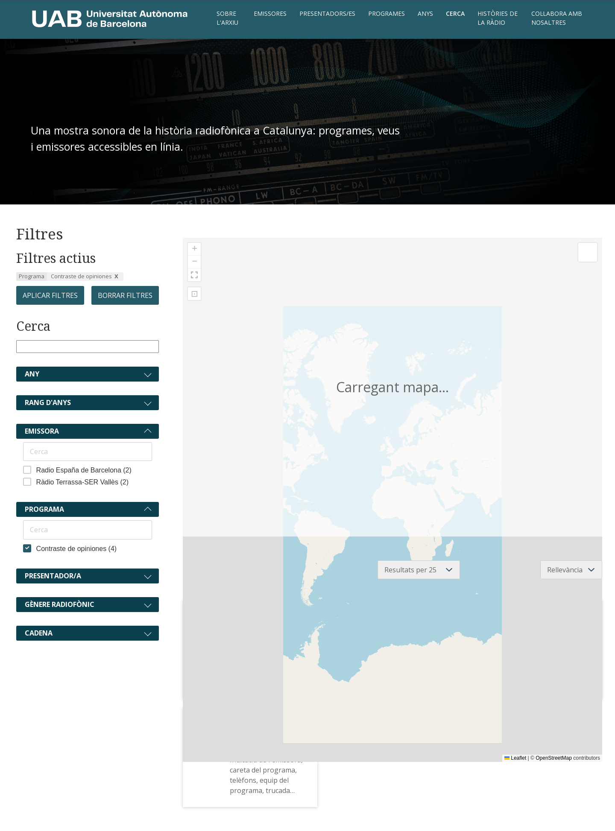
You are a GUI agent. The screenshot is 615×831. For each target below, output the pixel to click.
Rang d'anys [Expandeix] (48, 402)
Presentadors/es (327, 13)
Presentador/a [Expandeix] (53, 575)
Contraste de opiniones (81, 276)
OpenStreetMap (554, 758)
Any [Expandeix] (32, 374)
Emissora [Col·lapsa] (42, 431)
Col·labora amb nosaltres (556, 17)
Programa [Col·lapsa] (44, 509)
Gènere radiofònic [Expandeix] (59, 604)
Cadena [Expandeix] (39, 633)
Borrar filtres (125, 295)
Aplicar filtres (50, 295)
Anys (425, 13)
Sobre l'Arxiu (227, 17)
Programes (386, 13)
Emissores (270, 13)
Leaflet (515, 758)
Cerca (455, 13)
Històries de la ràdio (497, 17)
